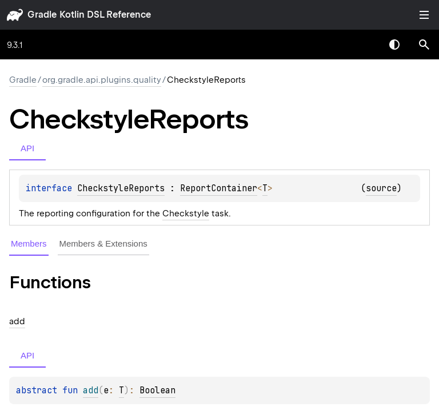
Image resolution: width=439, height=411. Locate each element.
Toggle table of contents (424, 15)
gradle (42, 14)
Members (29, 243)
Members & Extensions (103, 243)
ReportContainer (218, 188)
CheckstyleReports (121, 188)
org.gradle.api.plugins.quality (101, 80)
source (381, 188)
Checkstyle (185, 213)
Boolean (157, 390)
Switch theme (394, 44)
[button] (424, 44)
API (27, 148)
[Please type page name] (424, 44)
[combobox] (365, 44)
